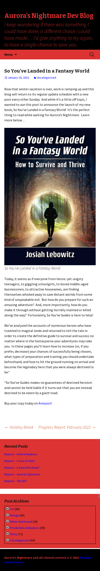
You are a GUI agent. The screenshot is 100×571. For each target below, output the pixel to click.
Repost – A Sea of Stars (19, 461)
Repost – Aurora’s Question (22, 474)
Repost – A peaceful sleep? (22, 467)
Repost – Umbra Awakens (20, 454)
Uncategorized (46, 77)
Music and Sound (21, 521)
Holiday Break (18, 427)
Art (12, 509)
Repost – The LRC (15, 481)
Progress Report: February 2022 (67, 427)
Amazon (45, 403)
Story (13, 534)
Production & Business (24, 528)
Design (14, 515)
